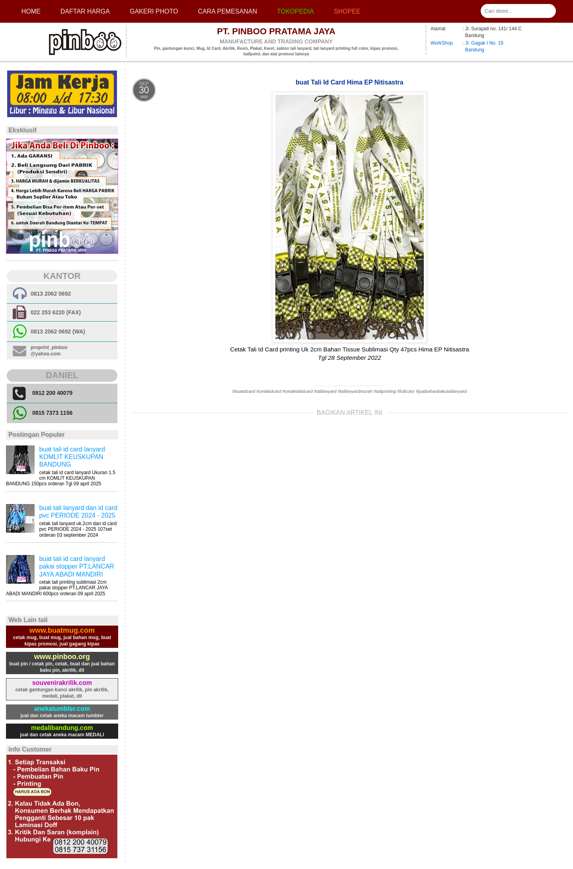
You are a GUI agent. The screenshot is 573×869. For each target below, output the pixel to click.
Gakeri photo (154, 11)
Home (31, 11)
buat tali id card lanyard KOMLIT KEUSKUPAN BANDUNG (72, 457)
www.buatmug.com (62, 630)
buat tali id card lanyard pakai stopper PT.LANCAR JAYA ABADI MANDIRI (76, 566)
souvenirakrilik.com (62, 682)
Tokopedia (295, 11)
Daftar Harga (85, 11)
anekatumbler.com (62, 708)
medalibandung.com (62, 727)
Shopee (347, 11)
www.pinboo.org (62, 657)
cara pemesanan (227, 11)
